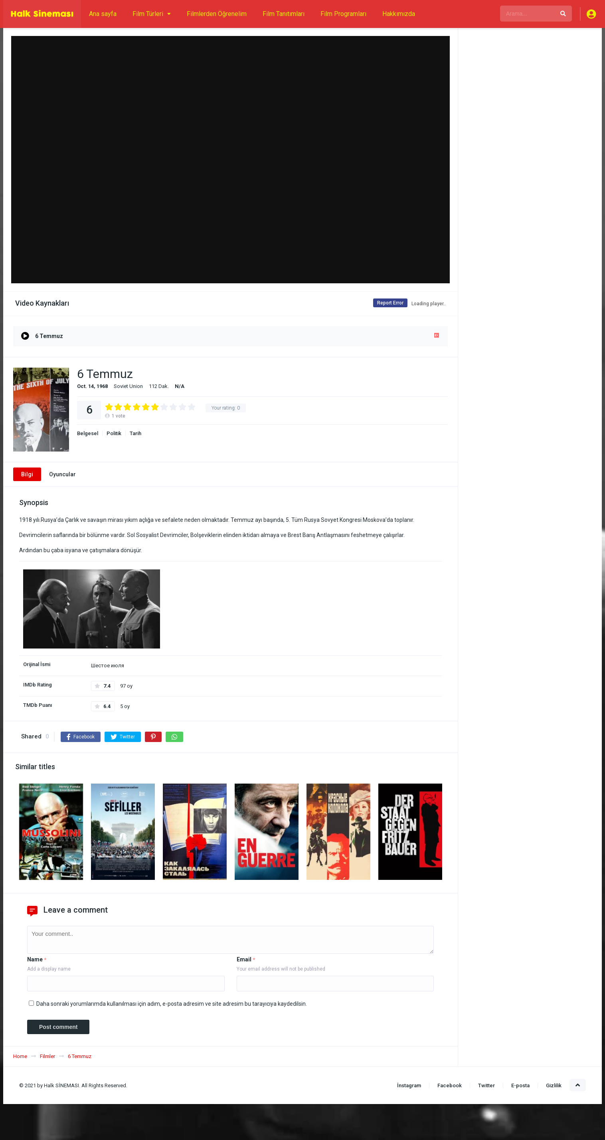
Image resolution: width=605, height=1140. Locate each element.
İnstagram (409, 1085)
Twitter (486, 1085)
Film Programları (343, 14)
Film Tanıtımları (283, 14)
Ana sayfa (103, 14)
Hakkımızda (398, 14)
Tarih (135, 433)
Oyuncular (62, 474)
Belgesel (87, 433)
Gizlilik (554, 1085)
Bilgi (27, 474)
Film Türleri (147, 14)
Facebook (449, 1085)
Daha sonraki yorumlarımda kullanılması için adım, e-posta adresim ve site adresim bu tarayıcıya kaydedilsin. (171, 1004)
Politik (114, 433)
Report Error (386, 303)
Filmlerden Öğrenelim (217, 14)
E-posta (520, 1085)
